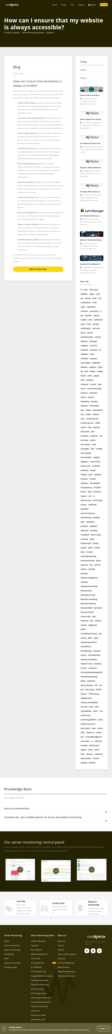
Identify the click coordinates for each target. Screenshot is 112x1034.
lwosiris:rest (95, 462)
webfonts (89, 380)
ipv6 (86, 371)
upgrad (83, 750)
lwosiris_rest (85, 466)
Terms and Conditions (67, 954)
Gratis (100, 720)
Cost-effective (86, 646)
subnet (83, 397)
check (89, 324)
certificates (92, 505)
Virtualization (95, 483)
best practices (86, 758)
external (97, 565)
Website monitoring (66, 976)
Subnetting (85, 401)
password (84, 406)
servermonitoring (87, 560)
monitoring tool (92, 419)
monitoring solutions (89, 642)
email (94, 302)
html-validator (86, 457)
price (86, 290)
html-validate (86, 453)
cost (100, 634)
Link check (35, 1011)
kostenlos (97, 651)
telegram (84, 294)
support (84, 694)
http (82, 410)
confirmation (86, 328)
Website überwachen (66, 971)
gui (82, 315)
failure (98, 560)
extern (96, 750)
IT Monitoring (93, 694)
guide (90, 548)
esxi (82, 689)
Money (95, 543)
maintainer (92, 668)
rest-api (88, 298)
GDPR (83, 629)
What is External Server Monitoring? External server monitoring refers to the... (89, 246)
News (6, 958)
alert (90, 320)
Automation (85, 741)
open (94, 728)
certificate (84, 358)
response (97, 474)
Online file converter (39, 1006)
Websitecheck (63, 967)
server (83, 388)
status (100, 367)
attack (96, 638)
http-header (94, 406)
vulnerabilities (86, 711)
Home (54, 5)
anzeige (100, 371)
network (98, 621)
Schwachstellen (86, 608)
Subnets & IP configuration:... (91, 264)
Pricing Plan (9, 954)
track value (93, 290)
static (83, 754)
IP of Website (36, 967)
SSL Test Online (37, 989)
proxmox (84, 479)
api (82, 298)
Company (84, 539)
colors (89, 376)
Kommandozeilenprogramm (91, 672)
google (96, 376)
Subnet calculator (38, 941)
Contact (61, 945)
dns (101, 436)
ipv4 (92, 431)
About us (61, 941)
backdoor (98, 664)
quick (90, 474)
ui (100, 311)
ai (92, 741)
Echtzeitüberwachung (89, 677)
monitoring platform (88, 720)
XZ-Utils (84, 668)
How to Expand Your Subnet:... (91, 119)
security (84, 625)
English (92, 5)
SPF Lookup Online (39, 993)
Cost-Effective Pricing (89, 634)
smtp (92, 354)
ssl (100, 350)
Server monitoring (12, 945)
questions (84, 565)
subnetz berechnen (88, 724)
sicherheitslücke (94, 655)
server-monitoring (94, 388)
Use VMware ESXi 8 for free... (91, 143)
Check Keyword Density (41, 1002)
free (95, 685)
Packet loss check (38, 1015)
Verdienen (84, 621)
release (99, 732)
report (83, 307)
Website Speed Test (39, 954)
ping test (96, 427)
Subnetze (94, 401)
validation (84, 354)
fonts (83, 380)
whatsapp (93, 341)
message (84, 745)
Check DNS (35, 958)
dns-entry (84, 440)
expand (83, 548)
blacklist (96, 457)
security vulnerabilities (89, 702)
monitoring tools (87, 423)
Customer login (10, 967)
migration (84, 483)
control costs (85, 715)
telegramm (85, 462)
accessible (96, 466)
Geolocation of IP (38, 1019)
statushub (84, 350)
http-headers (98, 410)
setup (83, 324)
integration (96, 363)
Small (92, 539)
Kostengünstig (86, 651)
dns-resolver (85, 444)
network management (89, 578)
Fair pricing (89, 689)
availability (90, 522)
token (94, 298)
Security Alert (86, 500)
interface (88, 315)
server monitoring (87, 513)
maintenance (86, 302)
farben (83, 376)
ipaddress (94, 436)
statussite (93, 350)
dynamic (89, 754)
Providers (97, 487)
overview (84, 311)
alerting (96, 324)
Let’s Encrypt (97, 500)
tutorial (97, 548)
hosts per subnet (87, 612)
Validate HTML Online (40, 984)
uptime (83, 427)
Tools (72, 5)
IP (81, 290)
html (92, 449)
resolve (92, 440)
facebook (84, 341)
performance (94, 745)
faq (91, 565)
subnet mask (85, 616)
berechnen (98, 608)
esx (100, 685)
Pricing (63, 5)
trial (101, 711)
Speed (83, 681)
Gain (94, 616)
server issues (96, 535)
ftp (82, 371)
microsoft (96, 328)
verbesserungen (87, 337)
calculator (84, 582)
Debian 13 (90, 732)
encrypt (83, 505)
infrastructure (86, 543)
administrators (86, 591)
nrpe (98, 294)
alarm (95, 711)
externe (83, 569)
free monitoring (87, 685)
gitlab (90, 638)
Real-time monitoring (89, 599)
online (90, 750)
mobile (88, 414)
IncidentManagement (93, 737)
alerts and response (88, 603)
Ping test (34, 945)
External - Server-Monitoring (90, 240)
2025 (83, 732)
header (88, 410)
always (93, 470)
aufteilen (92, 763)
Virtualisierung (86, 487)
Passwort (84, 393)
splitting (84, 763)
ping (89, 427)
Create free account (12, 963)
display (92, 371)
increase (89, 552)
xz (94, 496)
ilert (82, 737)
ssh (90, 496)
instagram (84, 345)
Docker (83, 492)
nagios (91, 294)
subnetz (91, 397)
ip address (85, 436)
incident (84, 320)
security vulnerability (89, 659)
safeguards (92, 625)
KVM (89, 492)
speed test (84, 530)
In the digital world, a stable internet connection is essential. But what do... (90, 173)
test (91, 621)
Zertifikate (84, 509)
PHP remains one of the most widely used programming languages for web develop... (90, 197)
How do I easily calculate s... (90, 95)
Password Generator (39, 980)
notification (98, 320)
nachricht (98, 741)
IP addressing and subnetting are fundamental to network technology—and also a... (91, 270)
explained (98, 754)
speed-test (91, 681)
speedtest (93, 526)
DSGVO (99, 689)
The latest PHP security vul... (90, 192)
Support (81, 5)
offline (97, 423)
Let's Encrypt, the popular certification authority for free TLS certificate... (91, 221)
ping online (85, 431)
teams (83, 333)
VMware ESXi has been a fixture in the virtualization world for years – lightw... (91, 149)
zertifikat (96, 517)
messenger (85, 449)
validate (99, 449)
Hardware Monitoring (89, 586)
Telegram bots (86, 698)
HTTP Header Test (38, 971)
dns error (93, 345)
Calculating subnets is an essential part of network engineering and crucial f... (89, 101)
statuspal (93, 358)
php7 (97, 707)
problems (84, 526)
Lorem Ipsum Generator (41, 997)
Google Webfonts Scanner (42, 976)
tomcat (83, 655)
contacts (98, 337)
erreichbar (85, 470)
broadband (85, 535)
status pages (85, 363)
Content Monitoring (66, 963)
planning (84, 573)
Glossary (61, 958)
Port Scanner (36, 950)
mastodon (84, 384)
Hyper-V (84, 496)
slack (94, 444)
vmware (92, 479)
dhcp (82, 552)
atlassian (84, 367)
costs (83, 419)
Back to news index (38, 269)
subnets (96, 758)
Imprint (61, 950)
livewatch (93, 530)
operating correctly (88, 595)
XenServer (97, 492)
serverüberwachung (88, 556)
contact (93, 384)
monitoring (93, 311)
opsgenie (92, 367)
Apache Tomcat (86, 664)
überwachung (86, 517)
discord (90, 333)
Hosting (84, 474)
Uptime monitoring (12, 950)
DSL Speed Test (37, 963)
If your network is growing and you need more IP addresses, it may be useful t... (91, 125)
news (100, 384)
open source (85, 728)
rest (99, 298)
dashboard (91, 307)
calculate (91, 569)
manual (96, 315)
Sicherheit (93, 393)
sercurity (84, 707)
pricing (83, 638)
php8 (91, 707)
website (96, 414)
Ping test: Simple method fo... (91, 168)
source (100, 728)
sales (82, 522)
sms (82, 414)
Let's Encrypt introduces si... (90, 216)
